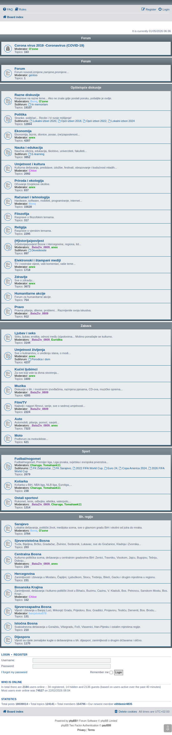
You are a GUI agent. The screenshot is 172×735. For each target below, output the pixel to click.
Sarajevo (22, 524)
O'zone (33, 48)
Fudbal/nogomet (28, 459)
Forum (86, 61)
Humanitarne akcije (30, 293)
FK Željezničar (40, 468)
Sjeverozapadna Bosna (33, 607)
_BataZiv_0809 (40, 247)
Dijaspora (22, 637)
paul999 (106, 725)
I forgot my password (14, 672)
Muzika (20, 386)
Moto (19, 435)
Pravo (19, 307)
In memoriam (38, 104)
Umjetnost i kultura (30, 164)
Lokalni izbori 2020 (43, 120)
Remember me (101, 672)
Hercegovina (25, 574)
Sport (86, 451)
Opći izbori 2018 (69, 120)
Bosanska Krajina (29, 587)
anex (32, 137)
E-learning (36, 154)
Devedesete (37, 250)
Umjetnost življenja (30, 350)
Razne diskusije (27, 95)
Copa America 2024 (133, 468)
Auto (18, 419)
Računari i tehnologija (32, 197)
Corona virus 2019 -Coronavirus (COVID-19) (49, 45)
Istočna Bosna (26, 623)
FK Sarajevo (61, 468)
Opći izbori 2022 (94, 120)
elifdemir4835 (123, 703)
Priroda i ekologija (29, 181)
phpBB (73, 720)
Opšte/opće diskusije (86, 87)
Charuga (36, 465)
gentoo (33, 75)
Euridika (56, 339)
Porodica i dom (39, 359)
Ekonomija (23, 131)
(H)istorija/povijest (29, 241)
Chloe (33, 170)
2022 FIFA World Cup (88, 468)
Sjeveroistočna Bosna (32, 541)
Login (5, 654)
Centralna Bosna (28, 554)
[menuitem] (8, 9)
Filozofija (22, 214)
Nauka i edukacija (29, 147)
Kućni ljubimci (26, 369)
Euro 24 (110, 468)
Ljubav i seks (25, 333)
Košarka (21, 481)
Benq (33, 101)
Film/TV (21, 402)
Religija (21, 227)
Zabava (86, 326)
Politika (21, 114)
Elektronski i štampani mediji (38, 260)
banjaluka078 (37, 613)
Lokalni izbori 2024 (121, 120)
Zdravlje (21, 277)
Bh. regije (86, 517)
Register (21, 654)
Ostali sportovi (26, 498)
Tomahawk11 (52, 465)
